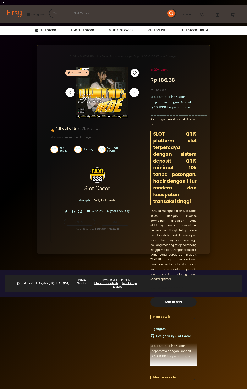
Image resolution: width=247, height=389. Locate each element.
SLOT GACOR (158, 287)
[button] (79, 222)
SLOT (73, 56)
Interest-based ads (106, 283)
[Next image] (134, 92)
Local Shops (129, 283)
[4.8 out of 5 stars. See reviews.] (176, 288)
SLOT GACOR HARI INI (194, 30)
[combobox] (108, 13)
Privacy (125, 280)
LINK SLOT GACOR (82, 30)
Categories (35, 14)
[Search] (171, 13)
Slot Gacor (183, 336)
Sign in (186, 14)
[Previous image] (70, 92)
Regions (117, 287)
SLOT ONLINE (156, 30)
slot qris (85, 200)
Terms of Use (109, 280)
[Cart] (232, 14)
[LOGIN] (115, 222)
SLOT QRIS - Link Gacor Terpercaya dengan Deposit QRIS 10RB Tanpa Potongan (128, 56)
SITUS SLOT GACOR (121, 30)
